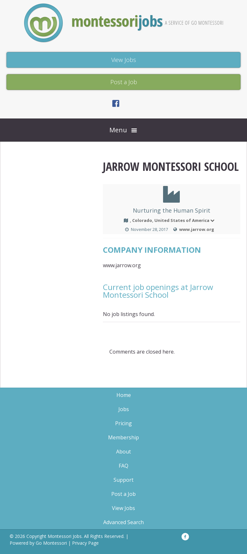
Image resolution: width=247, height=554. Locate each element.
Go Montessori (51, 543)
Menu (118, 130)
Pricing (123, 423)
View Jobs (123, 508)
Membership (123, 437)
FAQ (123, 465)
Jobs (123, 409)
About (123, 451)
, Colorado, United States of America (172, 220)
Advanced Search (123, 522)
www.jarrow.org (196, 229)
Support (123, 479)
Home (123, 395)
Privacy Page (85, 543)
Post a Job (123, 493)
